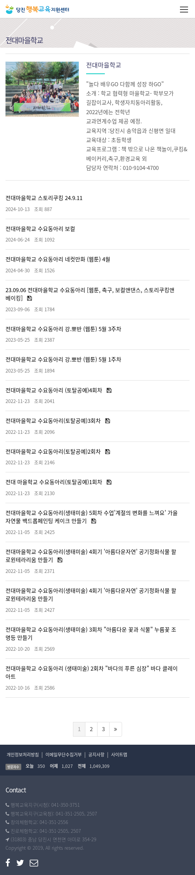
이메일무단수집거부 (63, 754)
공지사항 (96, 754)
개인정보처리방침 (23, 754)
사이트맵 (119, 754)
